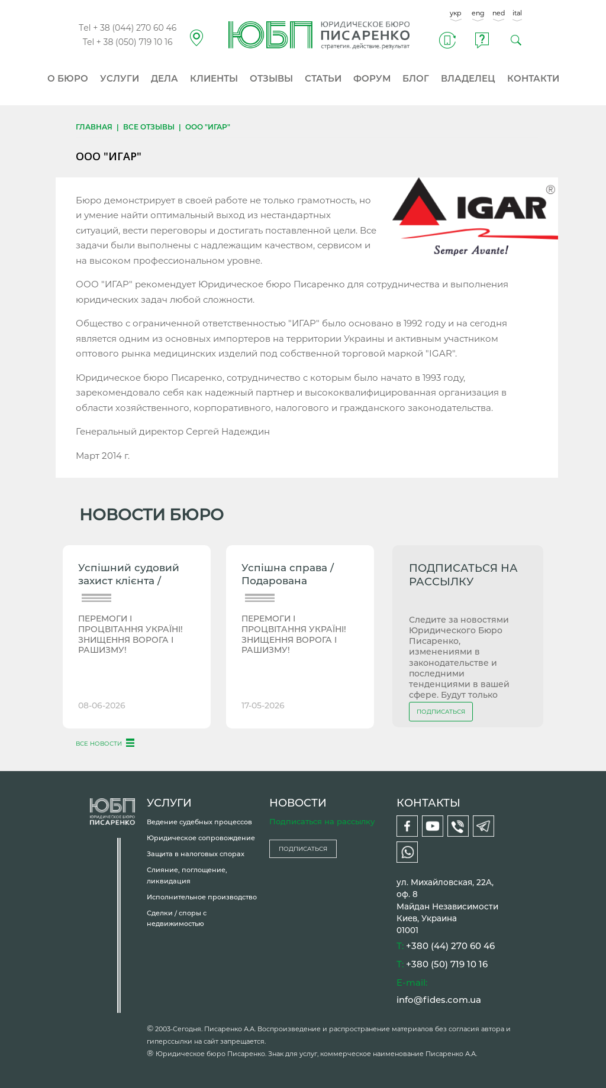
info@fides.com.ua (439, 999)
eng (478, 13)
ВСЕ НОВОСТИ (99, 743)
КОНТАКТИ (533, 78)
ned (498, 13)
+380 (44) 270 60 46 (450, 945)
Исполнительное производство (202, 897)
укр (456, 13)
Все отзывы (149, 126)
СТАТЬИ (323, 78)
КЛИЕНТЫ (214, 78)
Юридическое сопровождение (201, 838)
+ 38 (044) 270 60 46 (134, 27)
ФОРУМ (372, 78)
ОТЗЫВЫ (271, 78)
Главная (94, 126)
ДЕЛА (164, 78)
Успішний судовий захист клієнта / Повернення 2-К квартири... (128, 575)
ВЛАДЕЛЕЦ (468, 78)
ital (517, 13)
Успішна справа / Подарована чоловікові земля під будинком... (296, 575)
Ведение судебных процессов (199, 822)
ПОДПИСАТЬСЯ (441, 711)
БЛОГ (415, 78)
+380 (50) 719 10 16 (447, 964)
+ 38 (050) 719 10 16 (134, 42)
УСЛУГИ (119, 78)
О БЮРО (67, 78)
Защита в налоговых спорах (195, 854)
